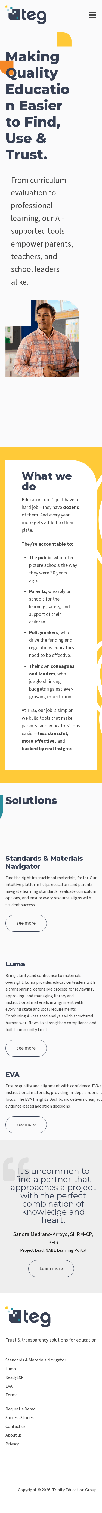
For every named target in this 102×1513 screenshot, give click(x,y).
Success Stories (19, 1418)
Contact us (15, 1426)
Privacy (12, 1444)
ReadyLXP (14, 1377)
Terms (11, 1395)
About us (13, 1435)
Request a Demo (20, 1409)
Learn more (51, 1268)
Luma (10, 1369)
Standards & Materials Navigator (35, 1360)
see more (26, 923)
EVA (9, 1386)
